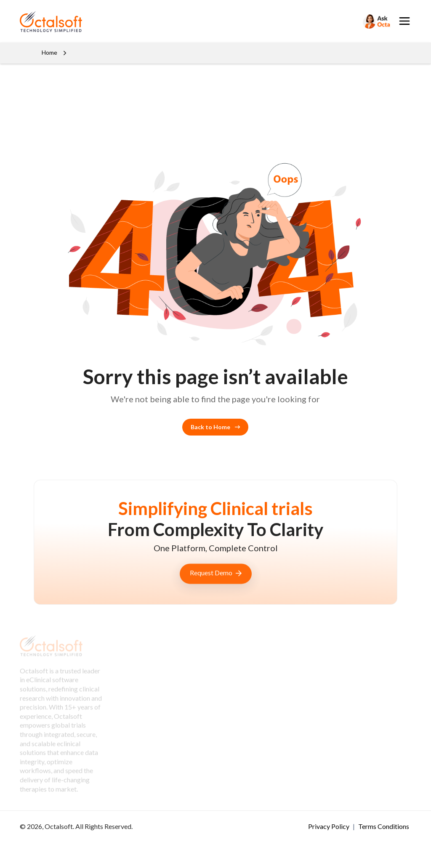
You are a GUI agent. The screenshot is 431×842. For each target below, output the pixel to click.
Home (49, 52)
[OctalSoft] (51, 20)
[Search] (376, 21)
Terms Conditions (383, 826)
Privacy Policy (329, 826)
